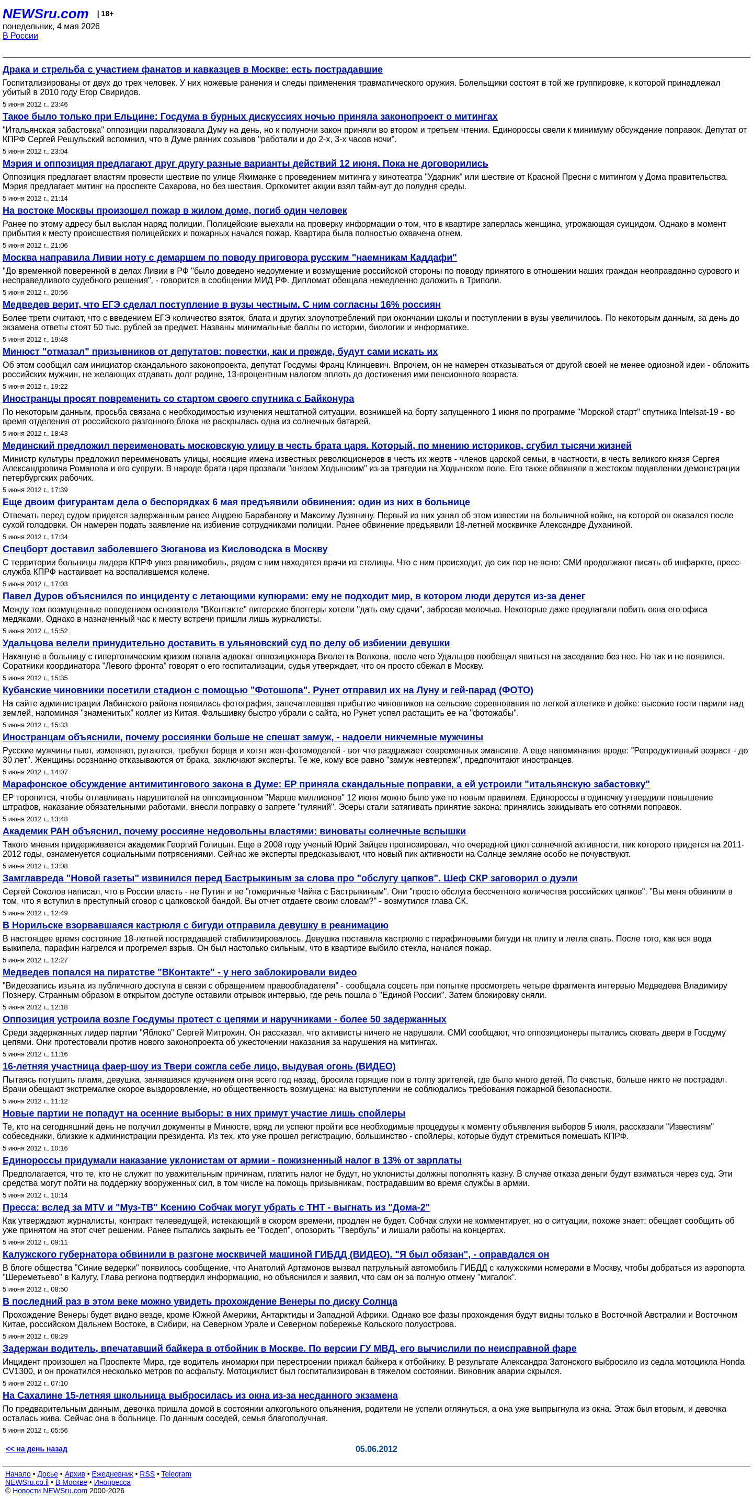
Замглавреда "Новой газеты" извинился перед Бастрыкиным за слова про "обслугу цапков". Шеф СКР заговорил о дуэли (290, 878)
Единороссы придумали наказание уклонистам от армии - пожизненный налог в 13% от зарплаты (232, 1160)
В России (20, 35)
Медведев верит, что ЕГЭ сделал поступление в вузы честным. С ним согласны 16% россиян (222, 304)
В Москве (71, 1482)
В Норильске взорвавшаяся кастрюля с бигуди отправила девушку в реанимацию (196, 925)
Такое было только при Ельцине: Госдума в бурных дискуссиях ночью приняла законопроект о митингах (250, 116)
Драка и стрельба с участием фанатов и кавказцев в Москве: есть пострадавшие (193, 69)
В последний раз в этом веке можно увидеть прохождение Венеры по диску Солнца (200, 1301)
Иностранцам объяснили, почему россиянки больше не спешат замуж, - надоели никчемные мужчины (243, 737)
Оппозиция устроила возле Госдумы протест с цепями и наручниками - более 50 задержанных (225, 1019)
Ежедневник (112, 1474)
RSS (147, 1474)
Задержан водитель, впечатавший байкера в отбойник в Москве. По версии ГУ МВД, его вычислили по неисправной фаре (290, 1348)
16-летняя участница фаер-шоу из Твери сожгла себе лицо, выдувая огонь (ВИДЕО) (199, 1066)
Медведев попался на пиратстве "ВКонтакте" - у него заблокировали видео (180, 972)
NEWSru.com (46, 13)
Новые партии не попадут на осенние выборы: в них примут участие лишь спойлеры (204, 1113)
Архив (75, 1474)
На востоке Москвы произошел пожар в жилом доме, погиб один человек (175, 210)
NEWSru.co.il (27, 1482)
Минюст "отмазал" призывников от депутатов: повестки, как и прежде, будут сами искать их (220, 351)
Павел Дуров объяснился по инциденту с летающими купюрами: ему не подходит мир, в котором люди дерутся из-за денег (294, 596)
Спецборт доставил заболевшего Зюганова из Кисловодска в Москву (165, 549)
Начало (18, 1474)
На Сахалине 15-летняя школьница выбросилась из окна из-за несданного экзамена (200, 1395)
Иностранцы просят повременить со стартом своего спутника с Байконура (178, 398)
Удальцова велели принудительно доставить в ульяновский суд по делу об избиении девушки (226, 643)
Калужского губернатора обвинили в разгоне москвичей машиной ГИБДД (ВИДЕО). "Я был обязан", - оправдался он (276, 1254)
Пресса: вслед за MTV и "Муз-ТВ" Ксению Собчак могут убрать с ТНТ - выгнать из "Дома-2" (216, 1207)
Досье (47, 1474)
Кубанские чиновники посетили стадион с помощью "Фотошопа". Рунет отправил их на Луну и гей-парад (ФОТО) (268, 690)
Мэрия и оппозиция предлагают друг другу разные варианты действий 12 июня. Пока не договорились (245, 163)
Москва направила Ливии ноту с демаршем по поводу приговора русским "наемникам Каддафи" (230, 257)
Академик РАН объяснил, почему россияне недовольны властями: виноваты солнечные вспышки (234, 831)
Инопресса (112, 1482)
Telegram (177, 1474)
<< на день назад (36, 1449)
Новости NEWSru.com (50, 1490)
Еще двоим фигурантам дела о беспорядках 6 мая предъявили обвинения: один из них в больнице (236, 502)
